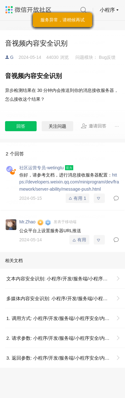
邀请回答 (93, 125)
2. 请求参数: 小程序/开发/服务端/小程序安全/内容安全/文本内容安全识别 (65, 338)
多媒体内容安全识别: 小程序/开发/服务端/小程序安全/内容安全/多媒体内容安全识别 (65, 298)
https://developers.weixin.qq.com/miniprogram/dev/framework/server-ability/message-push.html (69, 182)
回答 (20, 126)
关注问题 (57, 126)
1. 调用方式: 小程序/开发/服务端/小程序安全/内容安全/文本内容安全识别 (65, 318)
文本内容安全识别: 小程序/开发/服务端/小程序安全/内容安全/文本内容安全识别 (65, 278)
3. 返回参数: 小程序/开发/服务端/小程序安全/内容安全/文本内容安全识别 (65, 358)
